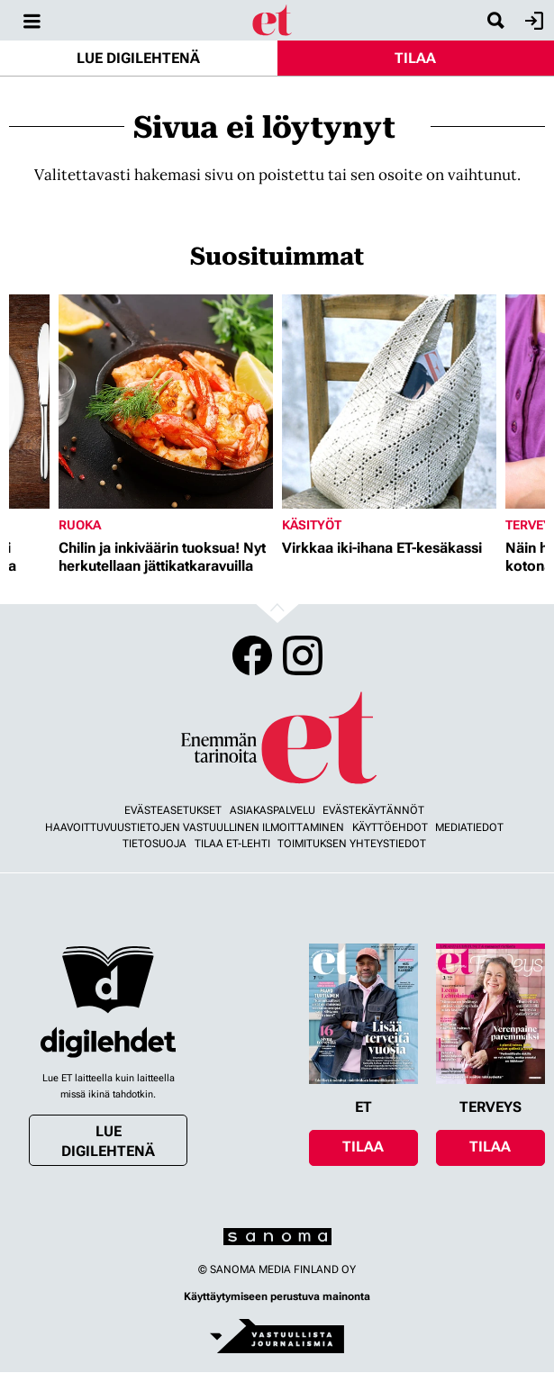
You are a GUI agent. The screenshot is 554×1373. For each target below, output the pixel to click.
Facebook (252, 655)
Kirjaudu (532, 21)
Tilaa (415, 58)
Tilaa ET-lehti (232, 843)
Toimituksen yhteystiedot (351, 843)
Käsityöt (311, 525)
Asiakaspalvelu (272, 810)
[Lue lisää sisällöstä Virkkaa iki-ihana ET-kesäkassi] (389, 401)
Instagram (302, 655)
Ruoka (80, 525)
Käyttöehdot (390, 827)
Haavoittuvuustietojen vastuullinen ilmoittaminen (194, 827)
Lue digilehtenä (138, 58)
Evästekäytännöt (373, 810)
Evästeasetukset (173, 810)
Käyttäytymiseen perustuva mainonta (277, 1296)
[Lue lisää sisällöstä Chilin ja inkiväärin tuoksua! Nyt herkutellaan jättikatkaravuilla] (166, 401)
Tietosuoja (154, 843)
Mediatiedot (469, 827)
